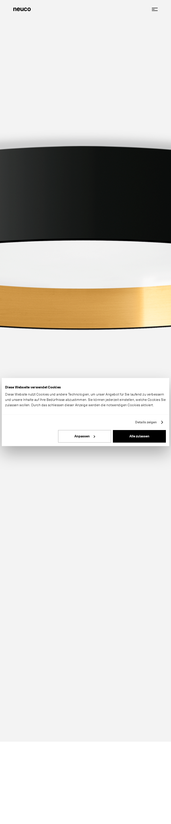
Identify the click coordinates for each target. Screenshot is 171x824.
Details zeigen (146, 422)
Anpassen (84, 436)
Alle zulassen (139, 436)
